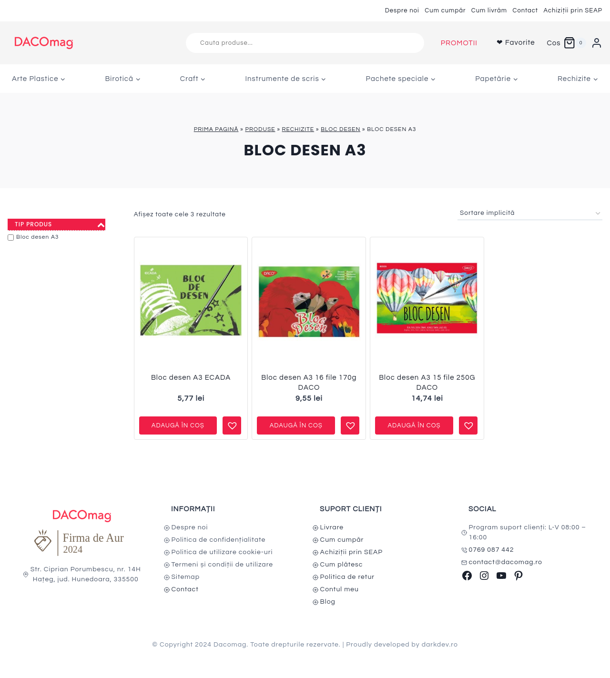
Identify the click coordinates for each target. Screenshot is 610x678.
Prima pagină (216, 129)
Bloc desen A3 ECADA (191, 377)
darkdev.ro (440, 644)
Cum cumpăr (445, 10)
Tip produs (60, 224)
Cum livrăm (489, 10)
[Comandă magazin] (530, 213)
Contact (525, 10)
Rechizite (298, 129)
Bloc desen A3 (37, 237)
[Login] (596, 43)
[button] (231, 421)
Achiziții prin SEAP (572, 10)
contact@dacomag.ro (506, 562)
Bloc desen (340, 129)
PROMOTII (459, 43)
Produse (260, 129)
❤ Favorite (516, 42)
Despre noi (402, 10)
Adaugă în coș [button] (178, 425)
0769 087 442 (491, 549)
